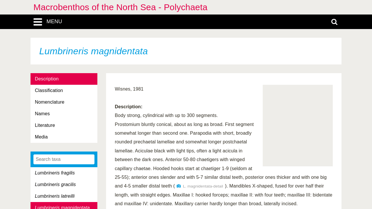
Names (42, 113)
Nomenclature (50, 102)
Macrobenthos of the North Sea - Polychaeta (120, 7)
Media (41, 136)
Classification (49, 90)
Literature (45, 125)
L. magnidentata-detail (203, 186)
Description (47, 78)
